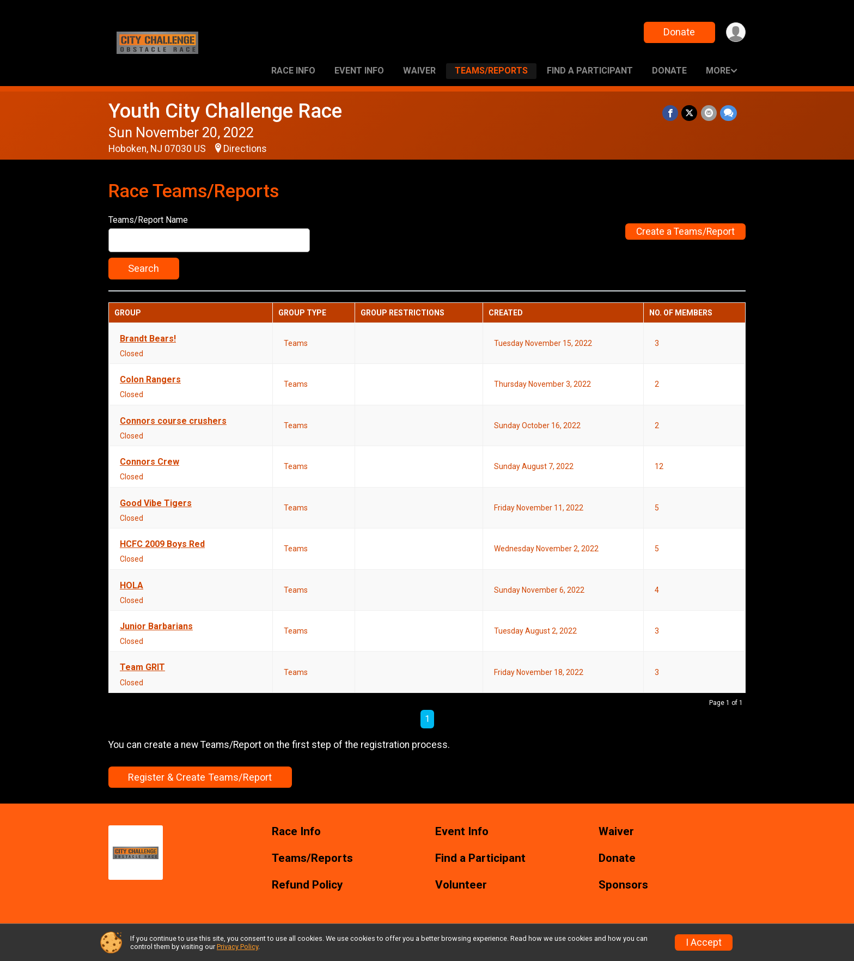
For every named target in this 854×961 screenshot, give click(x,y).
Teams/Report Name (148, 220)
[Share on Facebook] (671, 113)
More (718, 70)
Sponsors (623, 885)
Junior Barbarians (156, 626)
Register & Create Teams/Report (200, 777)
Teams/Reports (491, 70)
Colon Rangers (150, 380)
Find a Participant (590, 70)
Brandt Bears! (148, 339)
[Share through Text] (728, 113)
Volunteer (461, 885)
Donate (679, 32)
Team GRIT (142, 667)
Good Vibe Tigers (156, 503)
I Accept (704, 942)
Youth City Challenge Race (225, 111)
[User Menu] (735, 32)
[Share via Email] (709, 113)
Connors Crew (149, 462)
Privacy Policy (237, 946)
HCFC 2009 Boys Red (162, 544)
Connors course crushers (173, 421)
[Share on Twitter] (690, 113)
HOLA (131, 586)
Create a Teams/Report (685, 231)
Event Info (359, 70)
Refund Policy (307, 885)
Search (143, 268)
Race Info (293, 70)
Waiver (419, 70)
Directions (245, 148)
